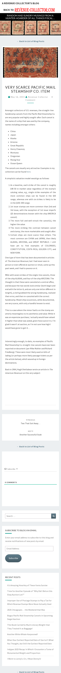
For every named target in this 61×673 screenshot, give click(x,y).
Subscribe (13, 558)
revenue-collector (38, 97)
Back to (8, 9)
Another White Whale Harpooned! (22, 634)
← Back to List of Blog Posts (30, 41)
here (29, 171)
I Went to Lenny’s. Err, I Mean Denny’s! (24, 658)
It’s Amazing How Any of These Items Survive (27, 585)
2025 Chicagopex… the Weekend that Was (26, 609)
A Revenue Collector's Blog (20, 3)
